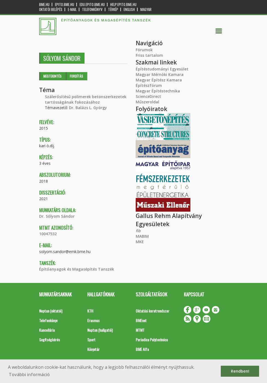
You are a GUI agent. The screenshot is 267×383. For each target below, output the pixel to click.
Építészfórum (149, 85)
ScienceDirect (148, 96)
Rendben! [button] (240, 371)
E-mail (72, 9)
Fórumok (144, 49)
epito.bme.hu (64, 4)
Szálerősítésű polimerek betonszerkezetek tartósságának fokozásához (85, 99)
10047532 (48, 233)
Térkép (113, 9)
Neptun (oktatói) (50, 311)
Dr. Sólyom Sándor (57, 216)
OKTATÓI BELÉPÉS (50, 9)
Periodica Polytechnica (152, 339)
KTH (90, 311)
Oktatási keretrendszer (152, 311)
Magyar (146, 9)
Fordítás (76, 76)
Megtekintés (52, 76)
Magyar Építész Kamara (159, 80)
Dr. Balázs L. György (88, 107)
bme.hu (44, 4)
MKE (140, 241)
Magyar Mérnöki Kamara (160, 74)
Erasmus (93, 320)
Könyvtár (93, 349)
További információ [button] (29, 374)
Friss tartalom (149, 55)
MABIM (142, 236)
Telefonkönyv (92, 9)
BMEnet (141, 320)
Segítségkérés (49, 339)
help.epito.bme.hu (123, 4)
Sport (91, 339)
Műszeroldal (147, 101)
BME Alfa (142, 349)
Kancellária (47, 330)
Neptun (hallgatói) (100, 330)
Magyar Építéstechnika (158, 90)
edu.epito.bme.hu (92, 4)
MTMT (140, 330)
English (129, 9)
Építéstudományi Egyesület (162, 69)
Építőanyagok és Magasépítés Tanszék (76, 269)
